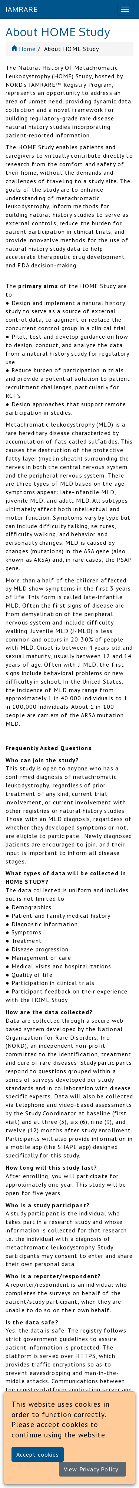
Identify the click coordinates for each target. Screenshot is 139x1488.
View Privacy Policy (91, 1469)
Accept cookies (37, 1454)
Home (23, 48)
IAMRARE (22, 9)
